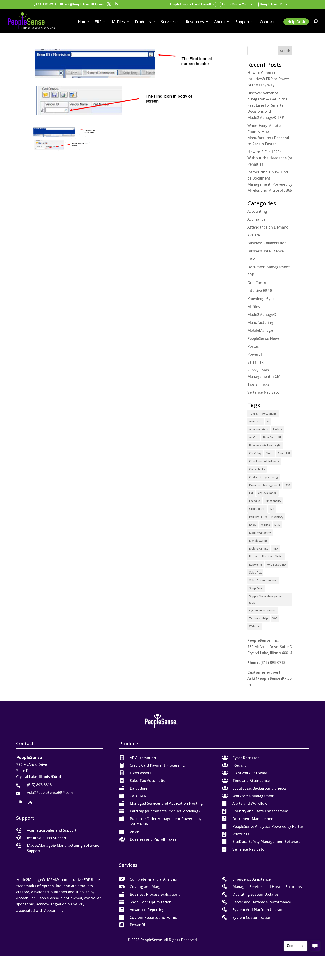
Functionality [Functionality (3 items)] (273, 501)
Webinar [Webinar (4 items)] (254, 626)
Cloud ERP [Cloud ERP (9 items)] (284, 453)
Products (143, 22)
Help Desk (296, 21)
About (219, 22)
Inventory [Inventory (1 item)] (277, 517)
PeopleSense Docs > (275, 4)
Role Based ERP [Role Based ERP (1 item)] (276, 565)
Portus (253, 346)
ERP (98, 22)
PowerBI (254, 354)
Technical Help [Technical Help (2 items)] (258, 618)
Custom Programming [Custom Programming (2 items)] (263, 477)
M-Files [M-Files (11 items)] (265, 525)
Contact (267, 22)
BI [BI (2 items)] (279, 437)
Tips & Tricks (258, 384)
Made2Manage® (261, 314)
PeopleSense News (263, 338)
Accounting (257, 211)
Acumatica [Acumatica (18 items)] (255, 421)
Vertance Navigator (264, 392)
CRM (251, 258)
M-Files (118, 22)
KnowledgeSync (260, 298)
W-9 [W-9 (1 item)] (274, 618)
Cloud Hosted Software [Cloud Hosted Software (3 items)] (264, 461)
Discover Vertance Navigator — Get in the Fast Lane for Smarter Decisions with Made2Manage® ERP (267, 105)
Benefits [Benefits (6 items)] (268, 437)
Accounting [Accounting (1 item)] (269, 413)
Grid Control (257, 282)
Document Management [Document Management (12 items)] (264, 485)
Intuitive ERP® (260, 290)
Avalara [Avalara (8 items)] (277, 429)
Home (83, 22)
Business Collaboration (267, 242)
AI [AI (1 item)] (268, 421)
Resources (195, 22)
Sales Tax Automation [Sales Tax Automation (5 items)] (263, 580)
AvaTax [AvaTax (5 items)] (254, 437)
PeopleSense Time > (237, 4)
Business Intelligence (265, 251)
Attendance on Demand (267, 227)
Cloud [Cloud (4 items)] (269, 453)
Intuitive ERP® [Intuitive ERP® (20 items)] (258, 517)
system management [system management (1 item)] (262, 610)
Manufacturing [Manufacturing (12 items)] (258, 541)
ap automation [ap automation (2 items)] (258, 429)
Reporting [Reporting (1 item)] (255, 565)
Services (168, 22)
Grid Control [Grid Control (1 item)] (257, 509)
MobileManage (260, 330)
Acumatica (256, 219)
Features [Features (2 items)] (254, 501)
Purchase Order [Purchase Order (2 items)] (272, 556)
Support (242, 22)
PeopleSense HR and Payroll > (192, 4)
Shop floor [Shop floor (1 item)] (256, 588)
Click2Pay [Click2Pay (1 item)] (255, 453)
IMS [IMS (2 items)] (272, 509)
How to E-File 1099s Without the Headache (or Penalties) (269, 157)
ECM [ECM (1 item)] (287, 485)
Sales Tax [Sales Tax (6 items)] (255, 572)
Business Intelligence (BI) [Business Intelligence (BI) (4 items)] (265, 445)
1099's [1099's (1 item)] (253, 413)
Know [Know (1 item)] (252, 525)
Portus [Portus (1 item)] (253, 556)
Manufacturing (260, 322)
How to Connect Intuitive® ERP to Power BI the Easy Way (268, 78)
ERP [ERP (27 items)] (251, 493)
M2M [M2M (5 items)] (277, 525)
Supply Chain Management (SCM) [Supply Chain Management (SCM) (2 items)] (266, 599)
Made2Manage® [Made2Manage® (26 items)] (260, 533)
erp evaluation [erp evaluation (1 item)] (267, 493)
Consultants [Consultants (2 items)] (257, 469)
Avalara (253, 235)
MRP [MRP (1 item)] (275, 548)
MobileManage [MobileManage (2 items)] (258, 548)
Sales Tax (255, 362)
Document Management (268, 266)
